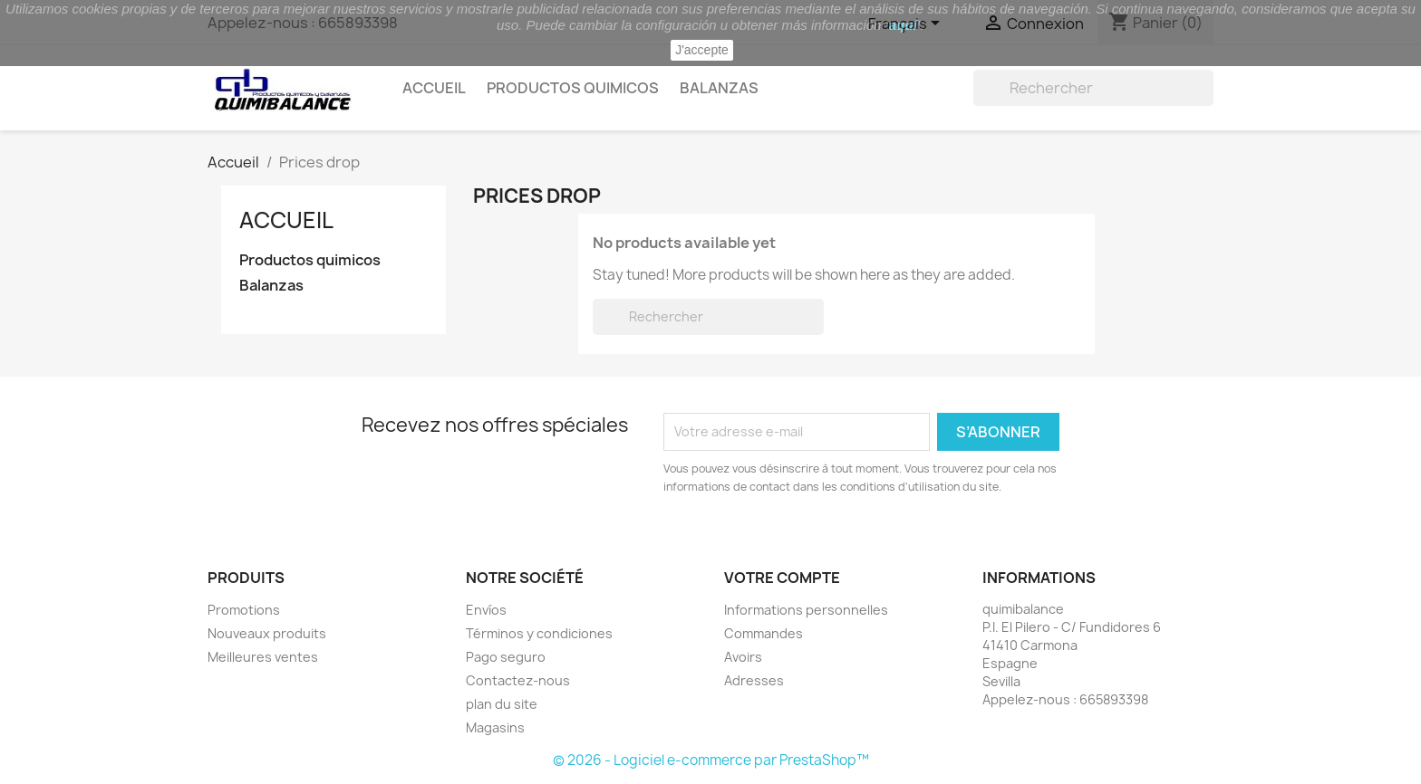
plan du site (501, 703)
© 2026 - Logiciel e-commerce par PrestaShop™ (711, 760)
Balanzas (719, 88)
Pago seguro (506, 656)
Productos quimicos (573, 88)
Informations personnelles (806, 609)
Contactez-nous (518, 680)
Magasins (495, 727)
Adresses (754, 680)
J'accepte (702, 50)
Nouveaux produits (267, 633)
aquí (903, 25)
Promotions (244, 609)
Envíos (486, 609)
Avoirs (743, 656)
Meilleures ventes (263, 656)
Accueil (434, 88)
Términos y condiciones (539, 633)
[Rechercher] (1093, 88)
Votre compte (782, 578)
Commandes (763, 633)
